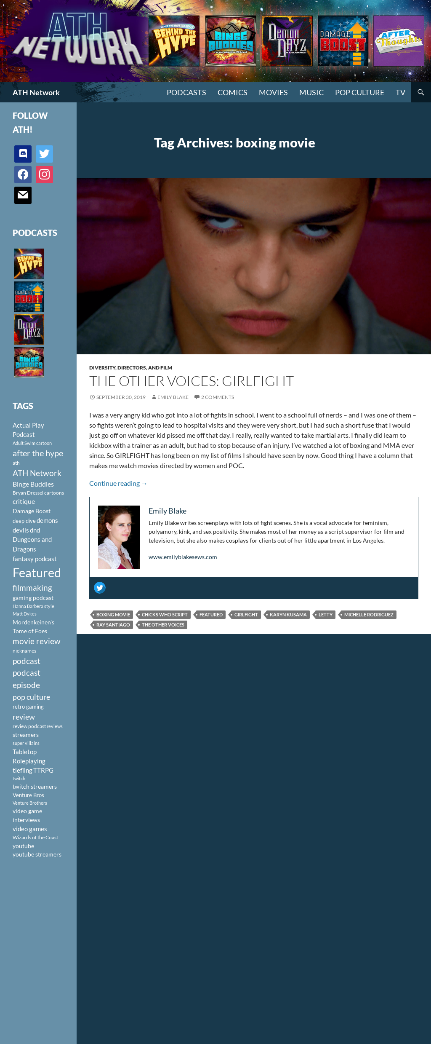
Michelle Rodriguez (369, 614)
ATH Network (36, 92)
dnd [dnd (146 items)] (35, 530)
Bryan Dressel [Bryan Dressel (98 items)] (28, 493)
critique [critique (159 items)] (24, 501)
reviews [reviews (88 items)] (55, 726)
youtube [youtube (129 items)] (23, 845)
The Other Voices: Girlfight (191, 380)
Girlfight (246, 614)
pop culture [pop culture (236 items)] (31, 696)
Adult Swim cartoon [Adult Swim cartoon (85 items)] (32, 443)
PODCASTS (186, 92)
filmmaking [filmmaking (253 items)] (32, 587)
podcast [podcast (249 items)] (26, 661)
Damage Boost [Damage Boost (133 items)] (32, 510)
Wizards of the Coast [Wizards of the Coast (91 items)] (35, 837)
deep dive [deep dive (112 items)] (24, 520)
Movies (273, 92)
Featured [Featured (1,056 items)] (37, 572)
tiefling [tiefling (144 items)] (22, 770)
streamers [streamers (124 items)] (26, 734)
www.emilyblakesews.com (183, 556)
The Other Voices (163, 624)
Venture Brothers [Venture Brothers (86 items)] (30, 803)
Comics (232, 92)
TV (400, 92)
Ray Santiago (113, 624)
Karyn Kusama (288, 614)
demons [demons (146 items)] (47, 520)
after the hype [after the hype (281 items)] (38, 453)
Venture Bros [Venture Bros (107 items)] (28, 795)
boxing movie (113, 614)
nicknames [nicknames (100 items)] (24, 651)
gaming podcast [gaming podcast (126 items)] (33, 597)
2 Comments (217, 397)
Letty (326, 614)
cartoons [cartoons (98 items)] (54, 493)
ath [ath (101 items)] (16, 463)
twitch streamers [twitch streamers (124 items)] (35, 786)
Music (311, 92)
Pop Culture (359, 92)
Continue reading (118, 483)
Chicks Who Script (165, 614)
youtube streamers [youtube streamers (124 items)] (37, 854)
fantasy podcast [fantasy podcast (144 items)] (35, 558)
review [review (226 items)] (24, 716)
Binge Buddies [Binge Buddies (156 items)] (33, 484)
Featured (211, 614)
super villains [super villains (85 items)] (26, 743)
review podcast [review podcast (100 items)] (29, 726)
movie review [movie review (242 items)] (37, 641)
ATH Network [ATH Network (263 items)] (37, 473)
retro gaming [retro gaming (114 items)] (28, 706)
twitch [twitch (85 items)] (19, 778)
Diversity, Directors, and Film (130, 367)
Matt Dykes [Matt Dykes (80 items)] (25, 613)
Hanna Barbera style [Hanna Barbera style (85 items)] (33, 606)
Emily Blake (173, 397)
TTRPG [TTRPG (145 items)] (43, 770)
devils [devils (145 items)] (21, 530)
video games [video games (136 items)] (30, 829)
